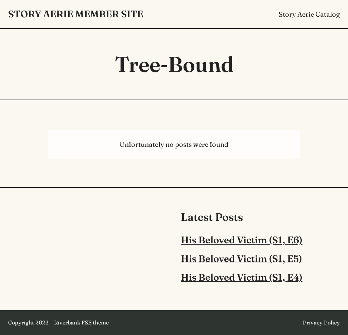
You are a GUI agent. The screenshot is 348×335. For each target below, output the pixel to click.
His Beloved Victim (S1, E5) (241, 258)
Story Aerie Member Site (75, 14)
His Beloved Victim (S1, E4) (241, 277)
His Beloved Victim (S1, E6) (241, 240)
